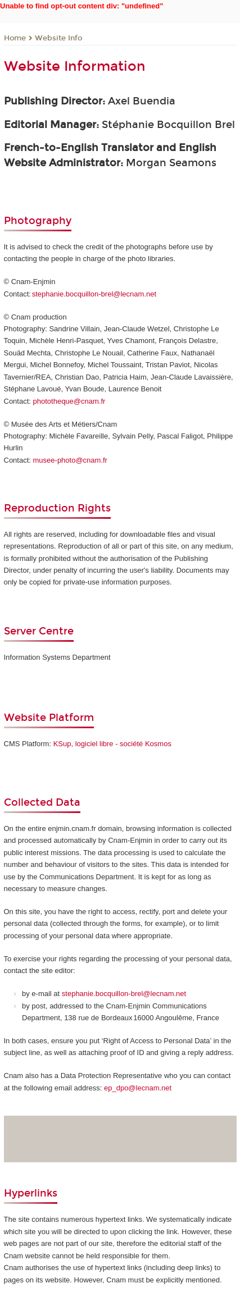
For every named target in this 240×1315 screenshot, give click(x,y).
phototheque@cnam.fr (69, 401)
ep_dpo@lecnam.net (137, 1088)
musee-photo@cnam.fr (70, 460)
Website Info (58, 38)
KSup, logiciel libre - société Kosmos (112, 743)
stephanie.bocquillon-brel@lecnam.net (94, 294)
